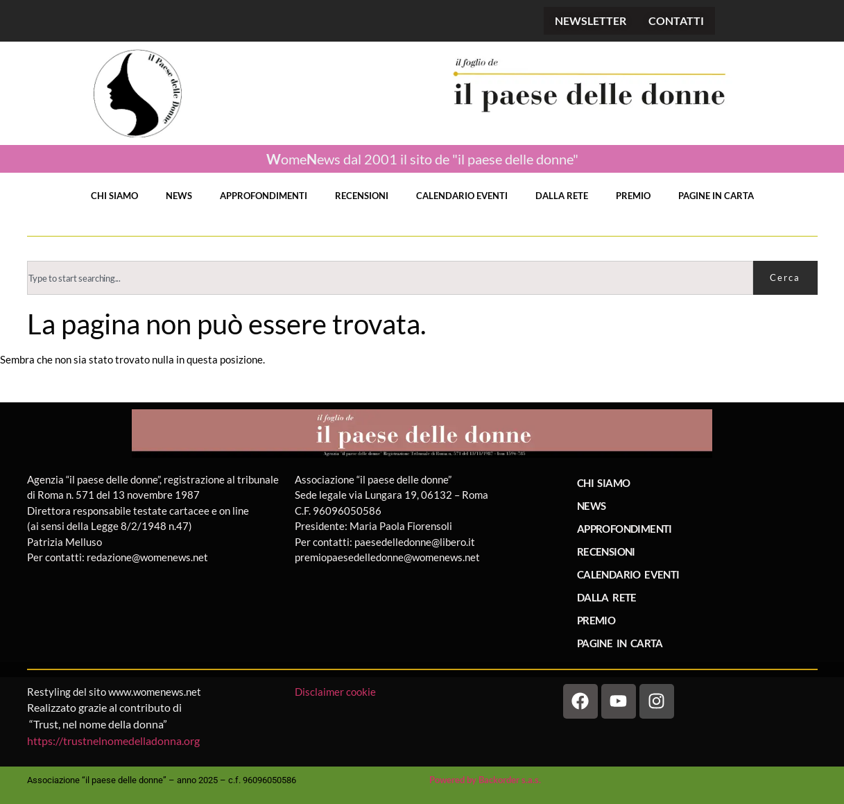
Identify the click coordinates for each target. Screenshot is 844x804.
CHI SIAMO (114, 195)
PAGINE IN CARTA (716, 195)
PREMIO (633, 195)
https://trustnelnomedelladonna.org (113, 740)
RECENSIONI (361, 195)
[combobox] (390, 278)
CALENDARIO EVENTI (462, 195)
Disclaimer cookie (336, 691)
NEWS (179, 195)
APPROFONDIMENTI (263, 195)
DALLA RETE (561, 195)
